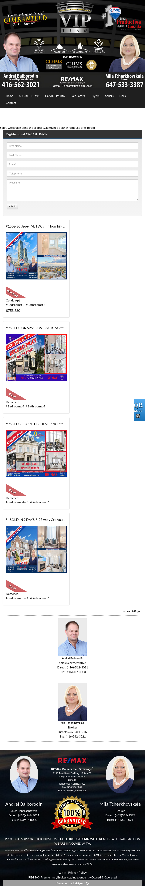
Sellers (109, 95)
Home (9, 95)
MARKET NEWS (29, 95)
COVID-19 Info (55, 95)
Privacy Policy (77, 872)
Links (122, 95)
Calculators (77, 95)
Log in (62, 872)
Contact (11, 102)
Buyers (95, 95)
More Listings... (132, 611)
